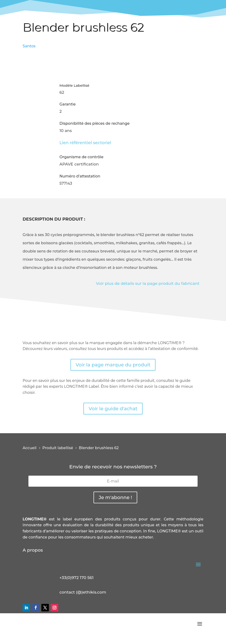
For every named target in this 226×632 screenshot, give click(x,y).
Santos (29, 46)
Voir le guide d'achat (113, 408)
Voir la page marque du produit (113, 365)
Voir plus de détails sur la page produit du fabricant (147, 283)
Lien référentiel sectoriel (85, 142)
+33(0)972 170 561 (76, 577)
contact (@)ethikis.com (82, 592)
